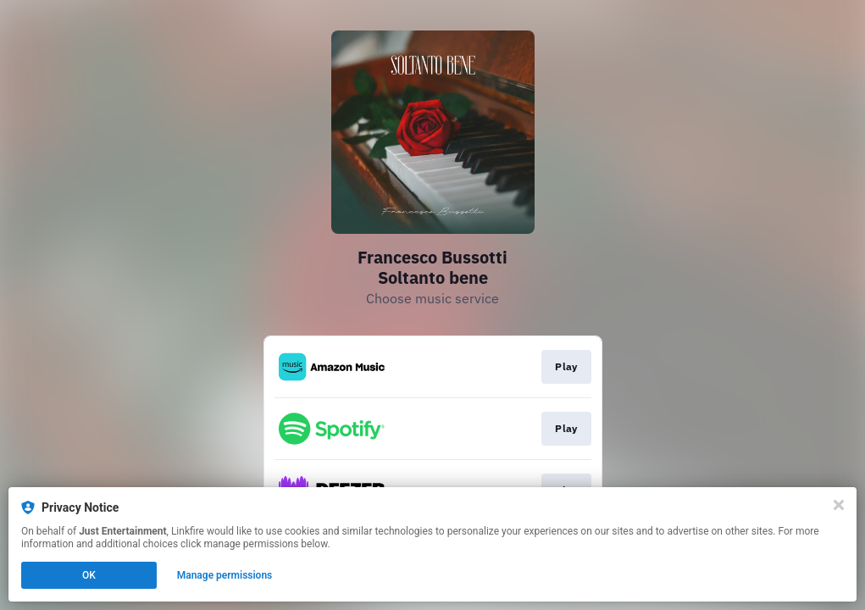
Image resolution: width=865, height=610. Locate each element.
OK (89, 575)
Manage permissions (225, 575)
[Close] (838, 504)
